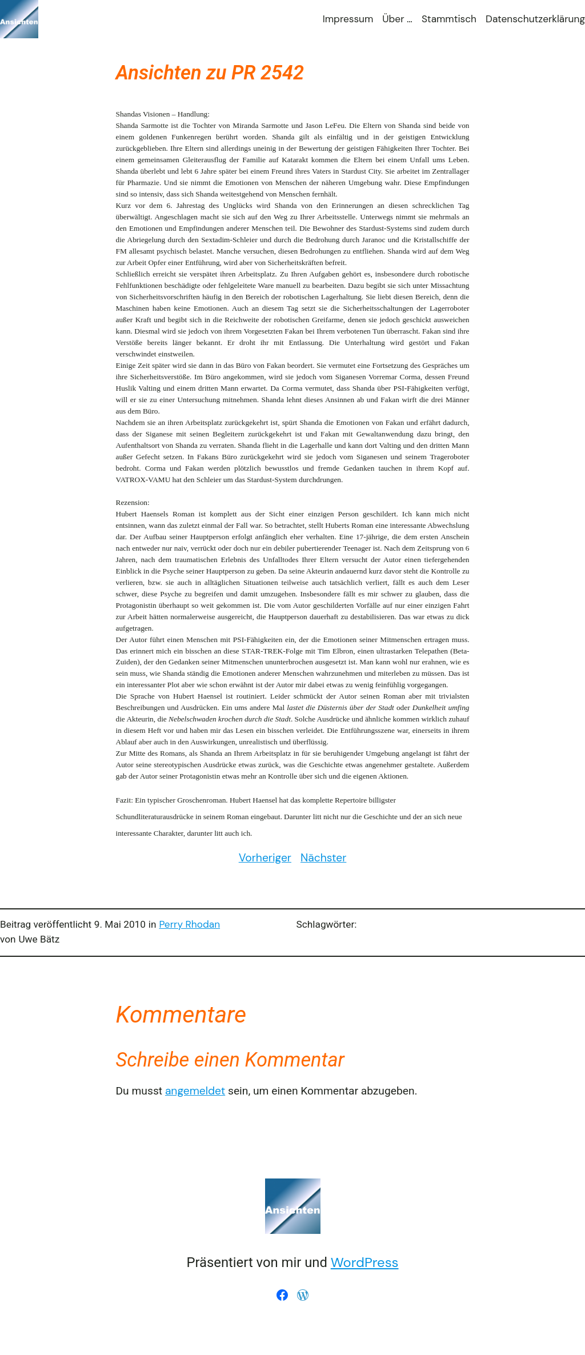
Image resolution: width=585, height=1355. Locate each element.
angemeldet (195, 1091)
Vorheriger (265, 858)
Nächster (323, 858)
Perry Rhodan (189, 924)
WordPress (365, 1262)
